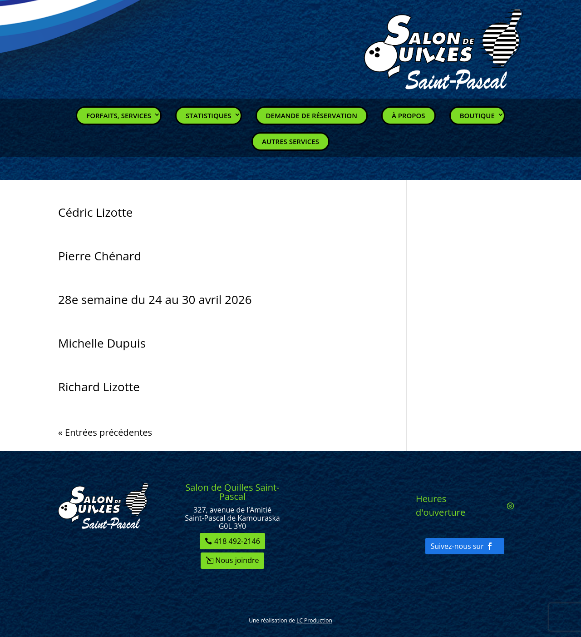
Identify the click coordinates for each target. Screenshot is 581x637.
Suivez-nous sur (456, 546)
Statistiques (208, 115)
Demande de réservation (311, 115)
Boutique (477, 115)
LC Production (314, 620)
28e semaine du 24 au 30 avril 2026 (155, 299)
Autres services (290, 141)
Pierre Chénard (99, 256)
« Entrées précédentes (105, 432)
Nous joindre (237, 560)
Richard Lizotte (99, 386)
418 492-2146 (237, 541)
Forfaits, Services (118, 115)
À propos (408, 115)
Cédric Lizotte (95, 212)
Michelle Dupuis (102, 343)
